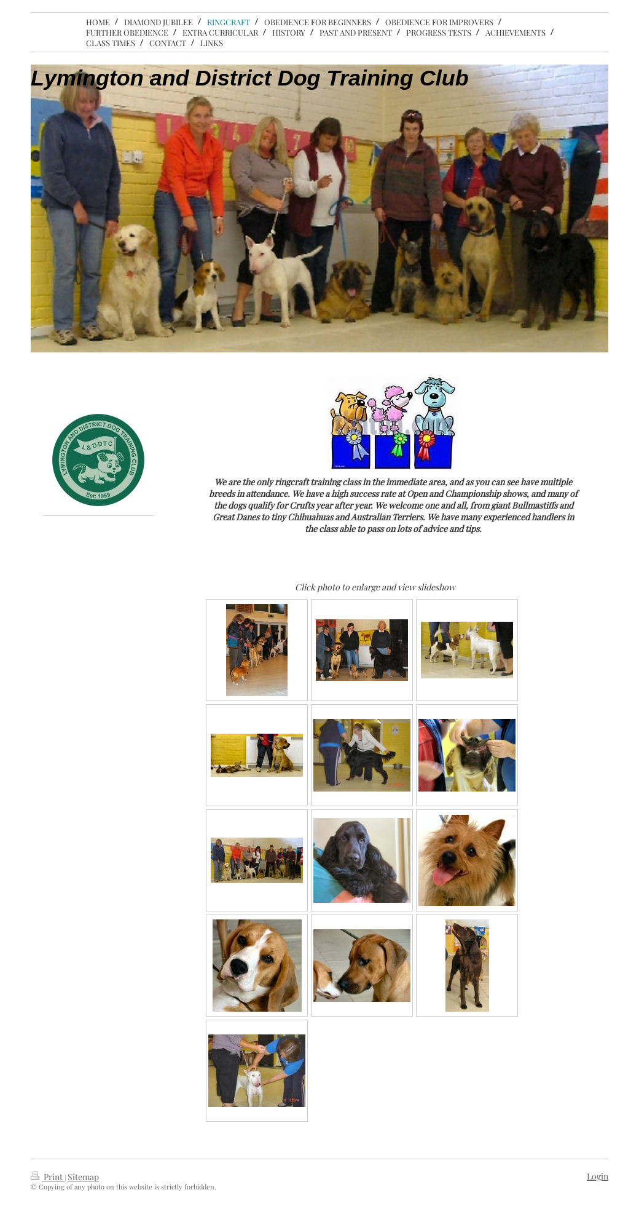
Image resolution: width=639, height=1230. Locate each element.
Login (597, 1176)
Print (48, 1177)
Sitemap (83, 1177)
